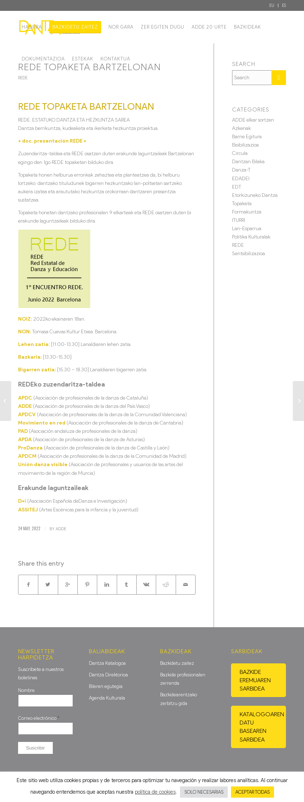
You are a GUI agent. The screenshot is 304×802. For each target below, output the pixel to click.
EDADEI (240, 179)
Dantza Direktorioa (108, 675)
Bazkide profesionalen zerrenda (182, 679)
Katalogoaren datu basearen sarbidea (262, 727)
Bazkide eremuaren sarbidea (255, 680)
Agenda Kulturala (107, 698)
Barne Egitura (247, 137)
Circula (240, 153)
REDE (22, 77)
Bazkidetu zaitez (177, 663)
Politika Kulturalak (251, 237)
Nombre (26, 690)
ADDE (61, 528)
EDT (236, 187)
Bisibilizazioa (245, 145)
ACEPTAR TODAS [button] (252, 792)
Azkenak (241, 128)
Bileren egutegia (106, 686)
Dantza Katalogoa (107, 663)
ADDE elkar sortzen (253, 120)
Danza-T (241, 170)
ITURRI (238, 220)
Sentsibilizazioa (248, 253)
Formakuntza (246, 212)
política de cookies (155, 792)
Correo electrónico (38, 718)
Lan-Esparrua (246, 228)
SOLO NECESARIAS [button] (203, 792)
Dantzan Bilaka (248, 162)
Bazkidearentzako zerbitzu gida (178, 699)
